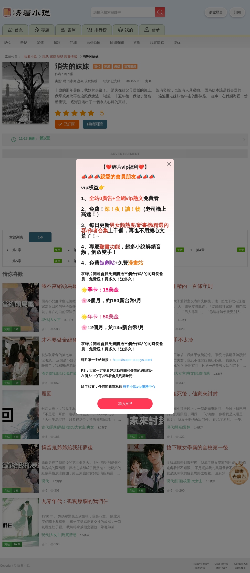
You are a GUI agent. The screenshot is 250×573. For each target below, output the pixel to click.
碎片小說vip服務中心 (139, 387)
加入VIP (125, 404)
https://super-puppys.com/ (132, 360)
